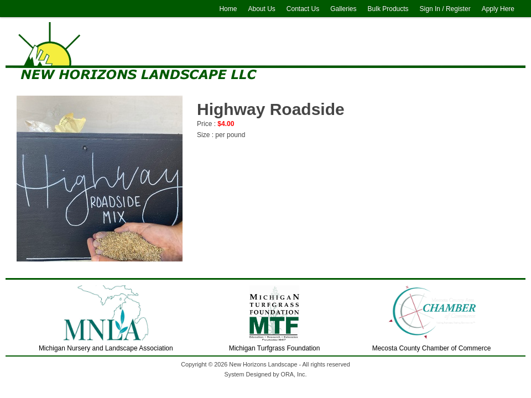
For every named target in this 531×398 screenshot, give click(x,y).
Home (228, 9)
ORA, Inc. (294, 374)
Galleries (343, 9)
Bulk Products (388, 9)
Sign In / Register (445, 9)
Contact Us (303, 9)
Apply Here (498, 9)
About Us (261, 9)
